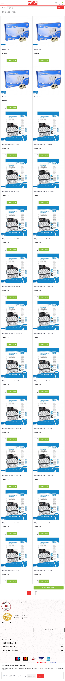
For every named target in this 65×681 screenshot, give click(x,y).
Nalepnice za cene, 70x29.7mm (43, 144)
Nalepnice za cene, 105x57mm (11, 381)
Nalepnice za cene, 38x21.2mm (11, 286)
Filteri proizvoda (48, 588)
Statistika (14, 676)
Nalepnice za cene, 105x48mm (43, 333)
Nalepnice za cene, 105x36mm (43, 523)
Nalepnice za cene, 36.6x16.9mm (44, 191)
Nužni (6, 676)
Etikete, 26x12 (38, 49)
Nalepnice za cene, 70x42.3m (43, 570)
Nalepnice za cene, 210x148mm (44, 381)
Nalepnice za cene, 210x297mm (44, 239)
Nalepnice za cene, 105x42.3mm (12, 333)
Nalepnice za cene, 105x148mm (12, 239)
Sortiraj (4, 8)
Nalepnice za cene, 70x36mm (11, 144)
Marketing (23, 676)
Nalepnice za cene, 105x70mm (11, 523)
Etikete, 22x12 (6, 49)
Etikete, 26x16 (6, 97)
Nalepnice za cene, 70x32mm (11, 570)
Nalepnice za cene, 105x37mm (43, 286)
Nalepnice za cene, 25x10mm (11, 191)
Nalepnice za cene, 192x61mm (11, 475)
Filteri (60, 8)
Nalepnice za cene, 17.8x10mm (43, 428)
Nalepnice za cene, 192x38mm (43, 475)
